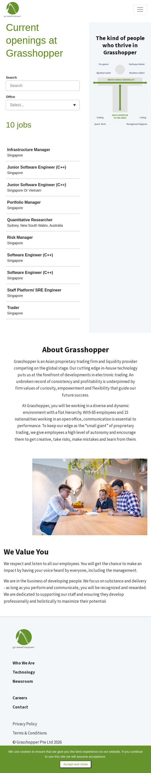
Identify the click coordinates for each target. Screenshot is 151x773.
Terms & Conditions (30, 733)
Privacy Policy (25, 724)
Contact (20, 707)
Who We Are (24, 663)
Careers (20, 698)
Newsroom (23, 681)
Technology (24, 672)
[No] (144, 759)
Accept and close (75, 764)
